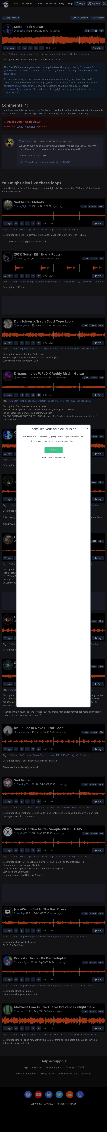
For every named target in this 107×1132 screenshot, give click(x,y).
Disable (53, 450)
